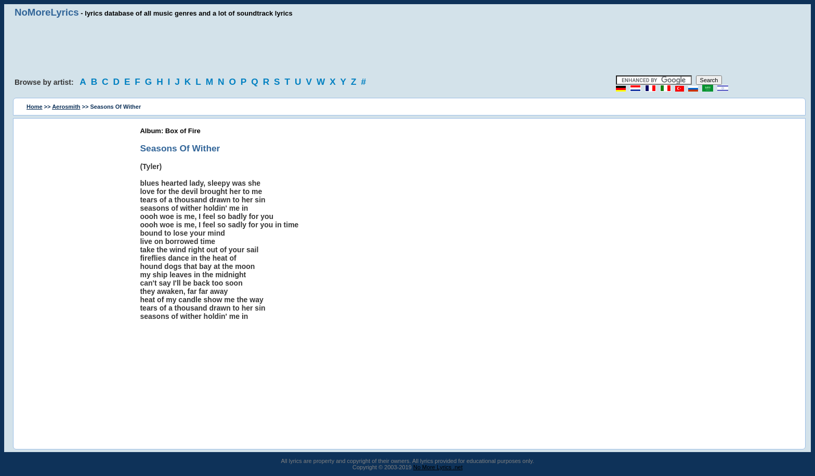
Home (35, 107)
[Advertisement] (407, 46)
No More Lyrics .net (438, 467)
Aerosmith (66, 107)
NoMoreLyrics (47, 12)
